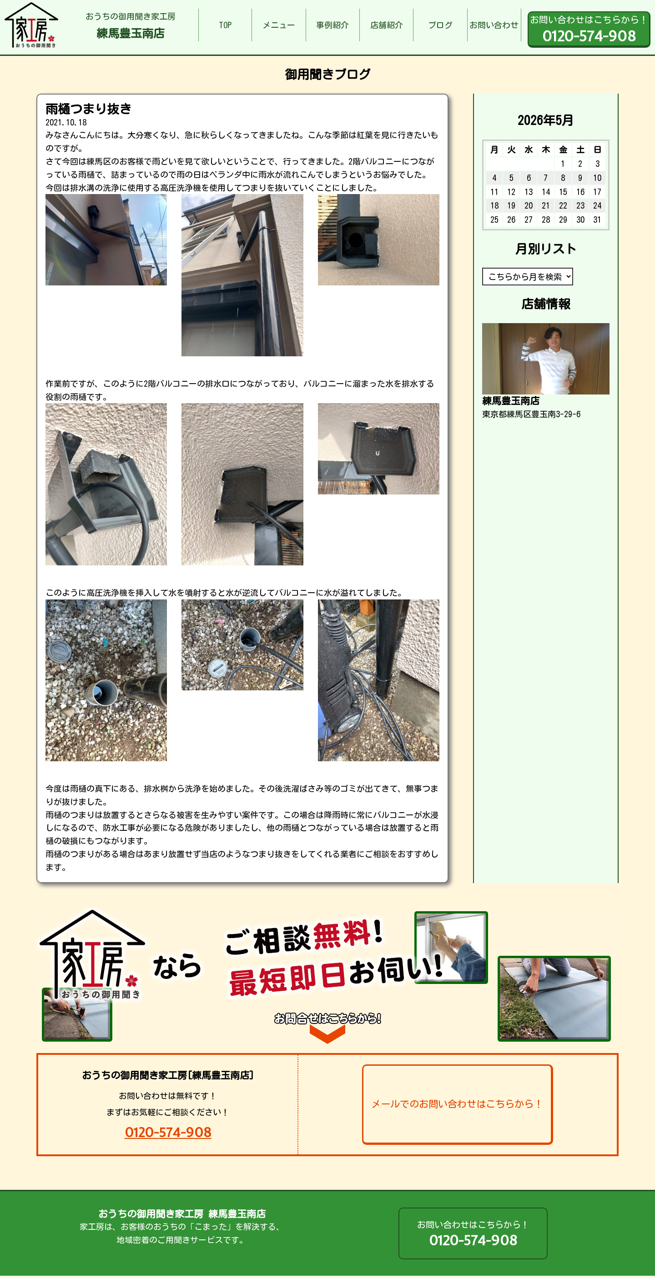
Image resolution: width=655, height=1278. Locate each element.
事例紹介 (332, 25)
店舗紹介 (386, 25)
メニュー (278, 25)
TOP (225, 25)
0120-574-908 (168, 1132)
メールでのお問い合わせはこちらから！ (457, 1104)
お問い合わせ (494, 25)
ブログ (440, 25)
